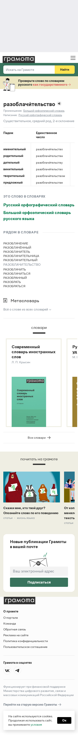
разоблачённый (17, 247)
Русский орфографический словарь (38, 205)
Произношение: (12, 110)
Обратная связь (14, 629)
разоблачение (15, 243)
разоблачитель (16, 251)
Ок (64, 720)
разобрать (12, 282)
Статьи (8, 518)
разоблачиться (16, 273)
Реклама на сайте (15, 635)
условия (36, 724)
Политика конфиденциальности (25, 641)
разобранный (15, 277)
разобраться (14, 286)
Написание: (10, 115)
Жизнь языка (26, 518)
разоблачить (14, 269)
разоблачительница (21, 256)
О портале (10, 617)
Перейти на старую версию (32, 704)
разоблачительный (20, 260)
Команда (9, 623)
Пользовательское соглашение (25, 647)
